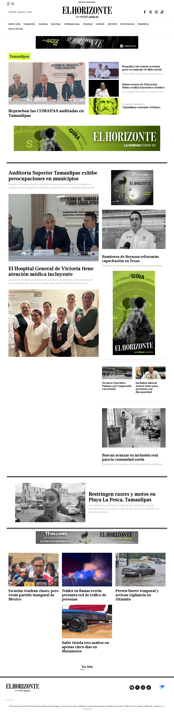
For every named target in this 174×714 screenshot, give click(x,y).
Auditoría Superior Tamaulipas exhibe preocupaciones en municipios (52, 176)
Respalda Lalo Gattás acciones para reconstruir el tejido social (141, 68)
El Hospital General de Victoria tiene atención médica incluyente (50, 271)
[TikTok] (148, 687)
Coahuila (43, 24)
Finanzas (88, 24)
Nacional (56, 24)
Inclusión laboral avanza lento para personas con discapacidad (147, 387)
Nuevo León (14, 24)
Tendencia (143, 24)
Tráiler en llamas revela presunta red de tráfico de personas (84, 594)
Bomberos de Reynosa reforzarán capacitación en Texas (130, 258)
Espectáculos (127, 24)
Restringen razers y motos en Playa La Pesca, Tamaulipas (122, 497)
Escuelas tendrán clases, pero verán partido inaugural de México (33, 594)
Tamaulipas (29, 24)
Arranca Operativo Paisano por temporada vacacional (116, 386)
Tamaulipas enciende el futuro (141, 107)
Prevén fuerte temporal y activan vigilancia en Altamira (137, 594)
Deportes (112, 24)
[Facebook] (132, 687)
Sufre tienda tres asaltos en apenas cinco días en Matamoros (85, 646)
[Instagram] (143, 687)
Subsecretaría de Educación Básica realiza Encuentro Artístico (143, 86)
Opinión (100, 24)
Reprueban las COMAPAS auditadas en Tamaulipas (46, 113)
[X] (137, 687)
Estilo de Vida (15, 29)
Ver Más (87, 667)
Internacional (72, 24)
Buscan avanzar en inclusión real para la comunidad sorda (130, 457)
